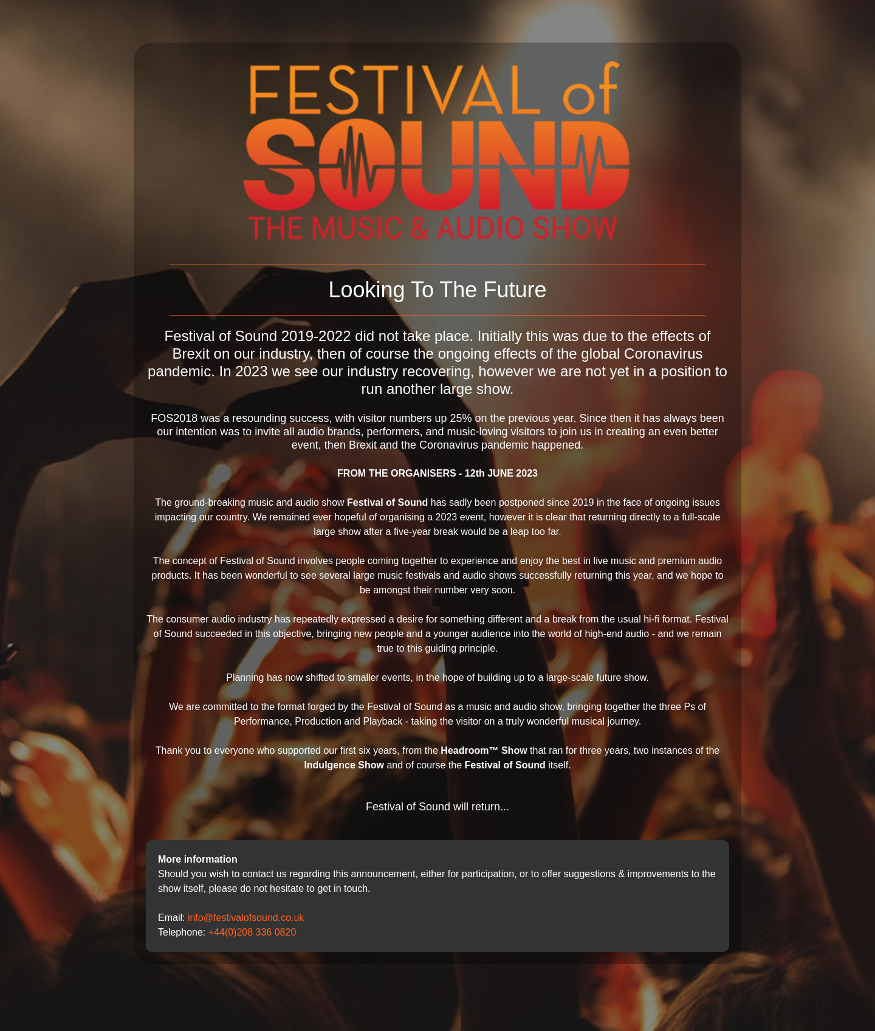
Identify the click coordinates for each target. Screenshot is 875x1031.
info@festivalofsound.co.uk (246, 917)
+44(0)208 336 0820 (252, 932)
